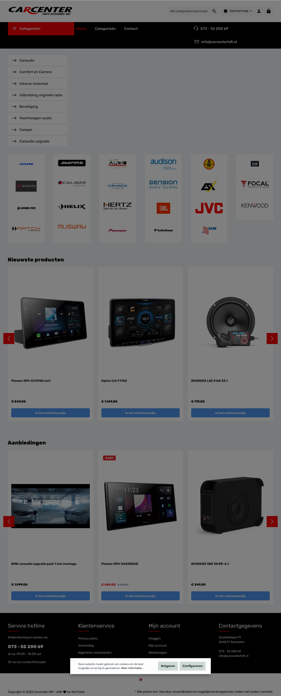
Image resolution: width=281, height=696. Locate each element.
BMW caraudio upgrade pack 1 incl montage (43, 564)
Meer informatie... (132, 674)
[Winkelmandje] (268, 11)
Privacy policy (88, 638)
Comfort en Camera (32, 71)
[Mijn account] (259, 11)
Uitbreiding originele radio (37, 94)
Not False (78, 692)
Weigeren (168, 672)
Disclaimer (85, 660)
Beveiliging (25, 106)
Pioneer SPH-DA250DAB (119, 564)
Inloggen (155, 638)
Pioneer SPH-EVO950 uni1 (31, 381)
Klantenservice (96, 626)
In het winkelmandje (50, 413)
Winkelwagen (158, 652)
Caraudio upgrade (30, 140)
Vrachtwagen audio (32, 117)
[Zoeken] (214, 11)
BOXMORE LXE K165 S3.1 (209, 381)
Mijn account (164, 626)
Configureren (193, 672)
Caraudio (23, 59)
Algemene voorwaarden (95, 652)
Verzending (86, 645)
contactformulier (34, 662)
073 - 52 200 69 (25, 646)
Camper (22, 129)
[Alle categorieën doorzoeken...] (188, 11)
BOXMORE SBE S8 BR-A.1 (210, 564)
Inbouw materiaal (30, 83)
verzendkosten (182, 692)
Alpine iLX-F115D (114, 381)
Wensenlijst (156, 660)
